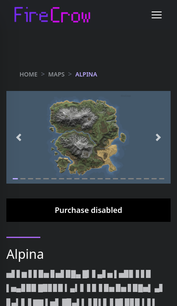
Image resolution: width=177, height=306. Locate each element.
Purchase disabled (88, 210)
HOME (28, 74)
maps (56, 74)
